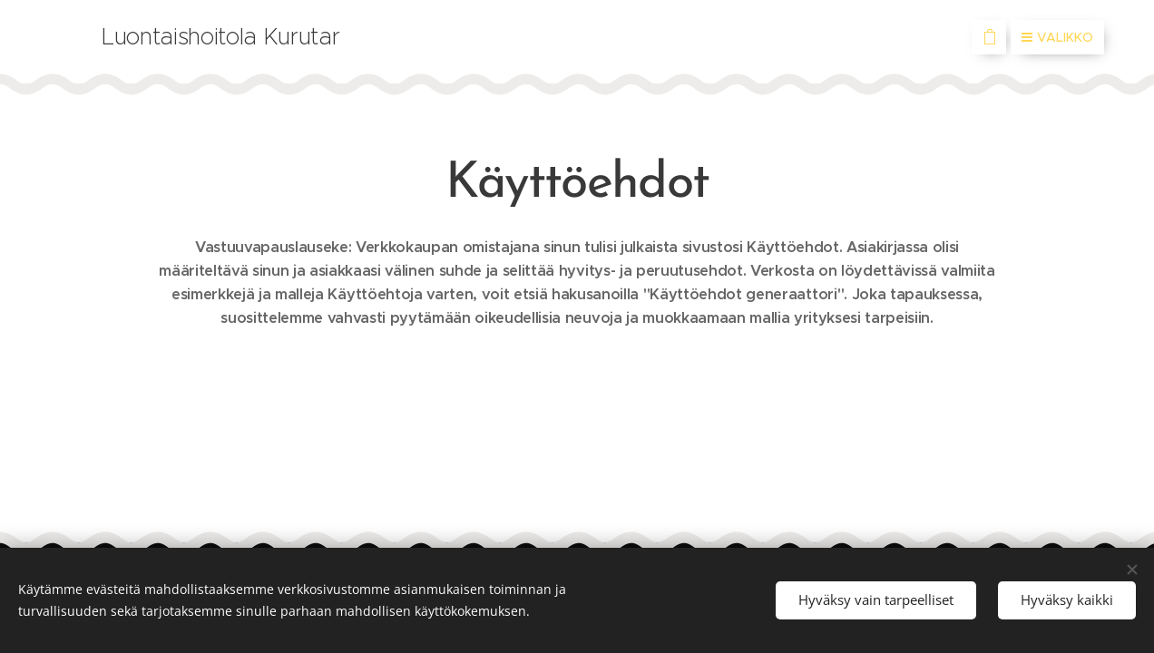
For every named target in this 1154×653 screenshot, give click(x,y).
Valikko (1057, 37)
